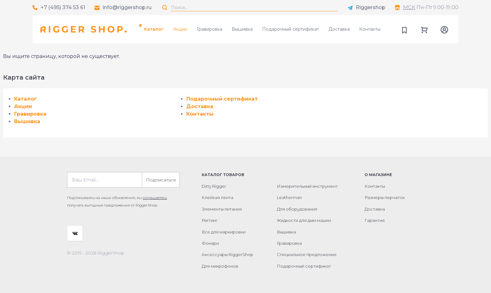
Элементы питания (222, 209)
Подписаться (161, 180)
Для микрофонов (220, 266)
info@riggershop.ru (127, 7)
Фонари (210, 243)
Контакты (369, 29)
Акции (180, 29)
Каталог (154, 29)
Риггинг (210, 220)
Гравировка (209, 29)
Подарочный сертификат (290, 29)
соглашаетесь (155, 197)
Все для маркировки (224, 231)
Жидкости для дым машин (304, 220)
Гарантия (374, 220)
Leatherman (289, 197)
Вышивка (242, 29)
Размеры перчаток (384, 197)
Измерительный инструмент (307, 186)
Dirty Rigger (214, 186)
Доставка (339, 29)
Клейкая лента (217, 197)
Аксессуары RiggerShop (227, 254)
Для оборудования (297, 209)
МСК (409, 7)
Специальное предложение (307, 254)
